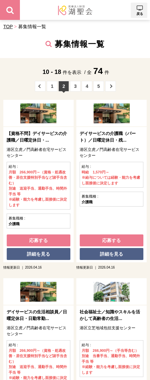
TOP (8, 26)
